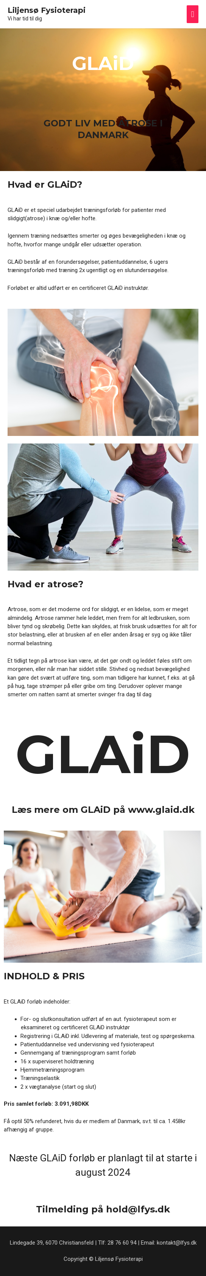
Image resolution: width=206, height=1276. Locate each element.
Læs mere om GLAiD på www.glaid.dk (103, 809)
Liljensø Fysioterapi (47, 10)
